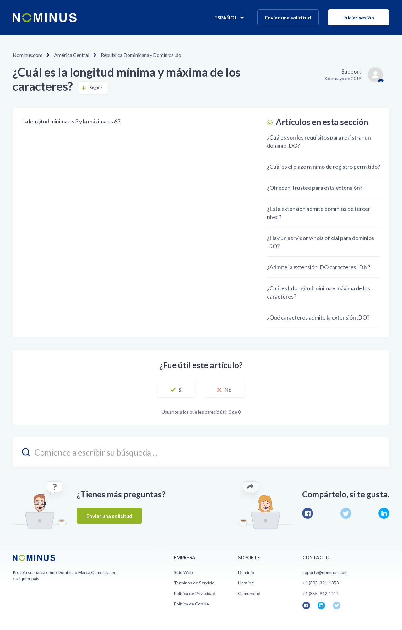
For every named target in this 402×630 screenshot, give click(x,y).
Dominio (246, 572)
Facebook (307, 513)
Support (351, 71)
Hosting (246, 582)
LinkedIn (383, 513)
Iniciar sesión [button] (358, 17)
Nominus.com (27, 55)
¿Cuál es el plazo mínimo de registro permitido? (323, 166)
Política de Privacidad (194, 593)
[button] (176, 389)
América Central (71, 55)
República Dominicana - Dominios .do (141, 55)
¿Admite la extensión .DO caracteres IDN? (318, 267)
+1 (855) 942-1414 (320, 593)
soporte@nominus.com (325, 572)
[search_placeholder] (201, 452)
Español (227, 17)
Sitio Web (183, 572)
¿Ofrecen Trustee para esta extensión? (314, 187)
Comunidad (249, 593)
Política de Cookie (191, 603)
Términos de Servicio (194, 582)
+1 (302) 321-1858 (320, 582)
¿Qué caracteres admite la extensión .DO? (318, 317)
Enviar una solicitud (288, 17)
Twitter (345, 513)
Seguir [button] (96, 87)
